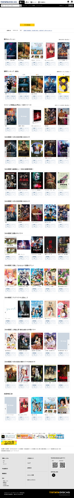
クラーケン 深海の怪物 (10, 60)
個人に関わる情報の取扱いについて (43, 448)
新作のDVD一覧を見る (64, 39)
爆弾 (6, 125)
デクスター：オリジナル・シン (24, 382)
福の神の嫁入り (8, 350)
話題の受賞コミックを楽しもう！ (7, 439)
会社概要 (2, 448)
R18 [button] (70, 5)
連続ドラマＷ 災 (48, 254)
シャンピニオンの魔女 (49, 286)
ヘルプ (66, 5)
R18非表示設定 (6, 485)
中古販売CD (42, 2)
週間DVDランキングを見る (63, 71)
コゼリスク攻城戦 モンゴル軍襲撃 (65, 60)
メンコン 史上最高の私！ (63, 318)
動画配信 (4, 473)
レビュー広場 (30, 475)
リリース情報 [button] (31, 5)
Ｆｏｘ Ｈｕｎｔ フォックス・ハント (13, 190)
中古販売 (4, 484)
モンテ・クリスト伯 (22, 158)
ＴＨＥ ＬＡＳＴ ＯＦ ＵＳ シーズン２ (40, 382)
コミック (34, 2)
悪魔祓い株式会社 (48, 158)
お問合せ (29, 468)
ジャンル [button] (25, 5)
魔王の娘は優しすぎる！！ (63, 286)
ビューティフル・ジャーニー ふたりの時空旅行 (41, 158)
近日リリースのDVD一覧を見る (62, 105)
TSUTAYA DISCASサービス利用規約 (16, 448)
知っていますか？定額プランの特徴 (39, 433)
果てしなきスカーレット (36, 125)
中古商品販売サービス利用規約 (30, 448)
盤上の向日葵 (21, 60)
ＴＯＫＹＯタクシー (62, 125)
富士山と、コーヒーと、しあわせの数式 (39, 60)
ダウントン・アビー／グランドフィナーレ (13, 382)
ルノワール (60, 414)
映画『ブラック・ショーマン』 (11, 93)
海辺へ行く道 (34, 414)
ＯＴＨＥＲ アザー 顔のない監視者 (52, 190)
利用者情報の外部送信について (7, 450)
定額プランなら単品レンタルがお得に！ (55, 433)
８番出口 (60, 93)
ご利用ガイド (61, 5)
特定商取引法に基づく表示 (56, 448)
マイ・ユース (7, 318)
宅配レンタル (5, 480)
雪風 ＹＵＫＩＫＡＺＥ (49, 93)
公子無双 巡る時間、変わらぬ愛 (51, 350)
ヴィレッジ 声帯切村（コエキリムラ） (39, 190)
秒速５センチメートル (22, 93)
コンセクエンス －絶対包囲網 (64, 158)
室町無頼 (46, 125)
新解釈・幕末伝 (21, 125)
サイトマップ (16, 450)
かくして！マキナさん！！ (10, 286)
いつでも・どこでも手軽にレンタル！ (7, 433)
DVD (23, 2)
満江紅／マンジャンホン (23, 190)
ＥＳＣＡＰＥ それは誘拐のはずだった (39, 254)
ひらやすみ (7, 254)
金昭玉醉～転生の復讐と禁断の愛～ (38, 350)
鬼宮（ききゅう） (48, 318)
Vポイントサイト (31, 480)
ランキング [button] (39, 5)
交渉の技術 (20, 318)
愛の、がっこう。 (21, 254)
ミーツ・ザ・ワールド (9, 414)
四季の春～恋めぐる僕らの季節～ (38, 318)
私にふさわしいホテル (49, 60)
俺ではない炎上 (48, 222)
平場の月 (60, 222)
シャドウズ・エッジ (9, 158)
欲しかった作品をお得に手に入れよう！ (24, 433)
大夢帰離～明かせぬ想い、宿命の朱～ (25, 350)
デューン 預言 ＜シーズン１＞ (51, 382)
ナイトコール (60, 190)
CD (28, 2)
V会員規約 (7, 448)
